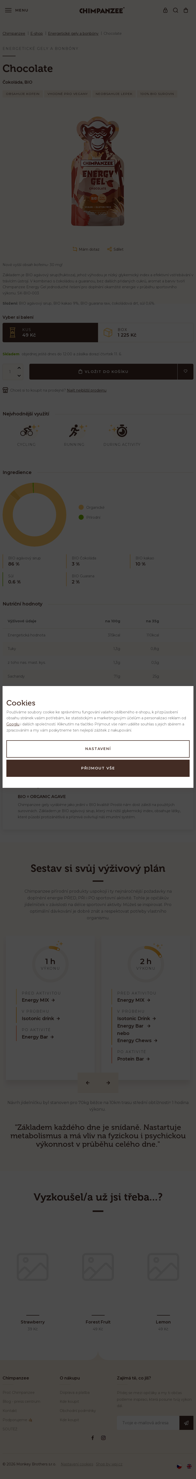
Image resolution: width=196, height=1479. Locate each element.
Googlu (12, 724)
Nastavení (98, 748)
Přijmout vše (98, 768)
